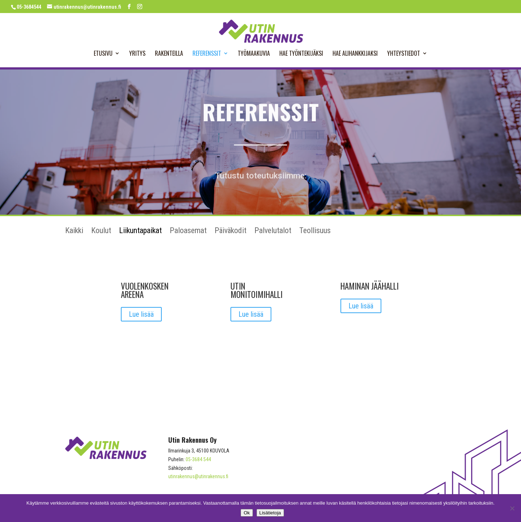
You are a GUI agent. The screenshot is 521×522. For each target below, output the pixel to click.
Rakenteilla (169, 54)
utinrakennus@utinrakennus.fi (198, 476)
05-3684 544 (198, 459)
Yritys (137, 54)
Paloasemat (188, 231)
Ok (246, 512)
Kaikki (74, 231)
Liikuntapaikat (140, 231)
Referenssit (206, 54)
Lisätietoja (270, 512)
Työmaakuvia (254, 54)
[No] (512, 508)
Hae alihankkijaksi (355, 54)
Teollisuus (315, 231)
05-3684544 (29, 7)
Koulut (101, 231)
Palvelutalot (272, 231)
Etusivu (103, 54)
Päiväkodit (230, 231)
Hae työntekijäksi (301, 54)
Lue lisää (141, 314)
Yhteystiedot (403, 54)
